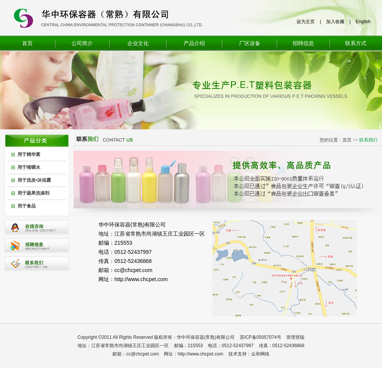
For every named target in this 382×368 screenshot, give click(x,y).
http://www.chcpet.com (141, 279)
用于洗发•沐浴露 (34, 180)
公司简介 (82, 43)
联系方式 (355, 43)
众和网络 (260, 354)
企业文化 (138, 43)
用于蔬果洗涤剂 (33, 193)
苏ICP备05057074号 (260, 337)
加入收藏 (335, 21)
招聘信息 (303, 43)
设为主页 (305, 21)
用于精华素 (28, 154)
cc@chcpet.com (133, 270)
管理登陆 (295, 337)
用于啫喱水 (28, 167)
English (363, 21)
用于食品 (26, 206)
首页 (27, 43)
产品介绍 (194, 43)
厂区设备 (249, 43)
